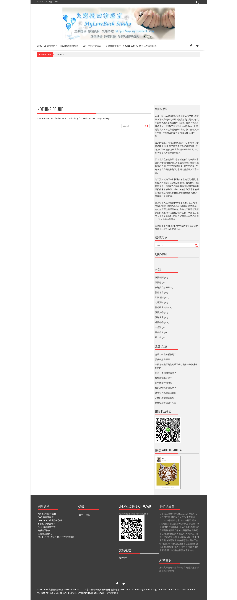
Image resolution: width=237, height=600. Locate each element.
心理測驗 (159, 302)
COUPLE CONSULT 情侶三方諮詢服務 (140, 45)
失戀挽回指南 (112, 45)
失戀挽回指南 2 (45, 533)
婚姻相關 (159, 297)
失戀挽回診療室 (162, 287)
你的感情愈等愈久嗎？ (165, 387)
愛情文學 (159, 312)
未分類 (158, 327)
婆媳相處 (159, 292)
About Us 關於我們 (46, 45)
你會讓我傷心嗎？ (163, 377)
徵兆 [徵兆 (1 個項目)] (88, 514)
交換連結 (123, 557)
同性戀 (158, 282)
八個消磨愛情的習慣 (164, 397)
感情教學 (159, 322)
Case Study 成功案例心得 (50, 520)
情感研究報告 (161, 307)
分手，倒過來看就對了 (165, 354)
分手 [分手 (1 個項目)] (81, 514)
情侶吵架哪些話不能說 (165, 402)
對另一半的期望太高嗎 (165, 372)
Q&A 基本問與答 (46, 517)
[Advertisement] (118, 81)
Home (59, 54)
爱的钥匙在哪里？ (163, 359)
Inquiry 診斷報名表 (69, 45)
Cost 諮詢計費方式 (92, 45)
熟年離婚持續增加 (163, 382)
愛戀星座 (159, 317)
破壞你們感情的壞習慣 (165, 392)
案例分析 (159, 332)
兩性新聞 (159, 277)
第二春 (158, 337)
